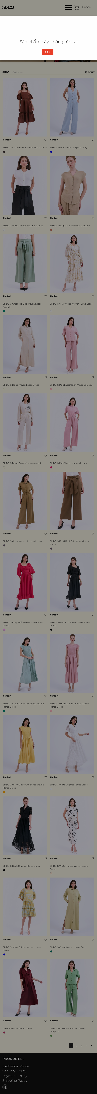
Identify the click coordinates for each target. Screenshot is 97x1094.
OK (47, 52)
